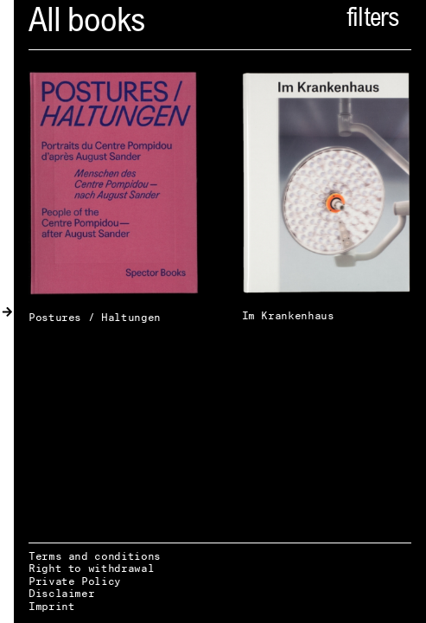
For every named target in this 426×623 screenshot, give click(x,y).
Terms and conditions (95, 556)
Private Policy (75, 581)
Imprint (51, 606)
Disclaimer (61, 593)
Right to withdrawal (91, 568)
